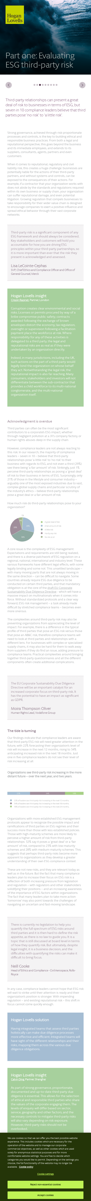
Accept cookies (45, 1196)
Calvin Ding (18, 1084)
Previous (10, 85)
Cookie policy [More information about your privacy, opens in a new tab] (26, 1167)
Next (80, 85)
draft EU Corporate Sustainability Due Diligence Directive (40, 592)
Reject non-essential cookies (45, 1185)
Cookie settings (45, 1175)
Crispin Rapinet (20, 306)
